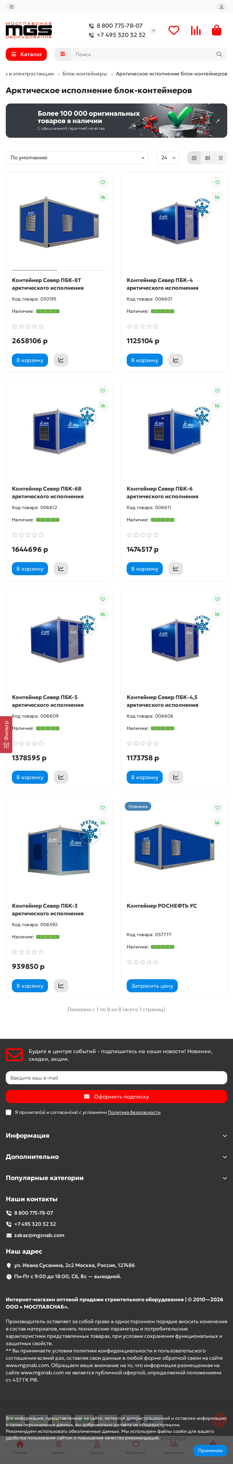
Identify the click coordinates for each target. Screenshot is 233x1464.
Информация (116, 1136)
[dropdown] (11, 7)
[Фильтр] (6, 734)
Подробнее (174, 1438)
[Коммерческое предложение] (61, 360)
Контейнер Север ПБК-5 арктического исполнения (48, 701)
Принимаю (210, 1450)
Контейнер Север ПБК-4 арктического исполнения (162, 284)
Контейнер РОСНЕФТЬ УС (162, 905)
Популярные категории (116, 1178)
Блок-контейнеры (85, 73)
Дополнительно (116, 1157)
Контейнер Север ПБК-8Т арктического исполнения (48, 284)
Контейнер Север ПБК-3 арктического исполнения (48, 909)
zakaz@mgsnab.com (39, 1235)
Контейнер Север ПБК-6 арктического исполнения (162, 492)
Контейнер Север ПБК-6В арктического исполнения (48, 492)
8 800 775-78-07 (114, 26)
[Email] (116, 1077)
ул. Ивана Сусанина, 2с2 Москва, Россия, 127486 (74, 1265)
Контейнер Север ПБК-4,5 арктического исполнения (162, 701)
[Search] (149, 54)
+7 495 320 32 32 (115, 35)
